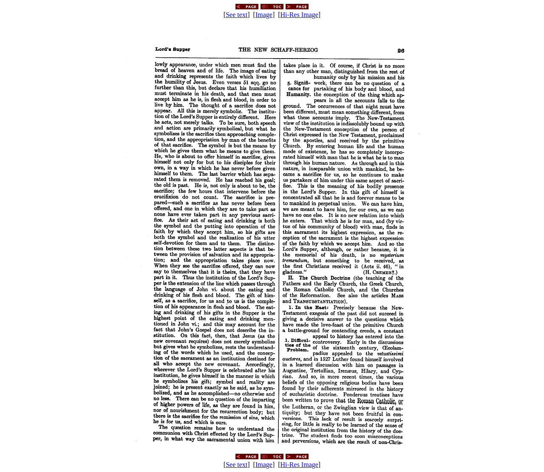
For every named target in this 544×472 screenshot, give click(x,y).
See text (236, 14)
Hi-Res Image (299, 14)
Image (263, 14)
